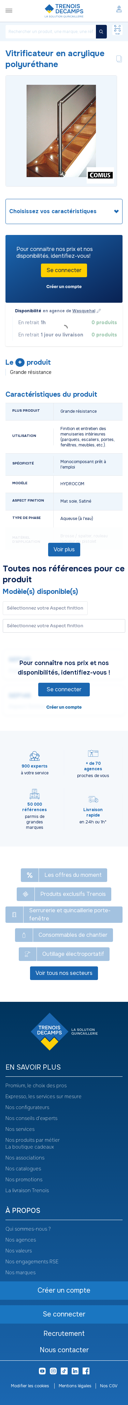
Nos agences (20, 1240)
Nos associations (24, 1158)
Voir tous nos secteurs (64, 973)
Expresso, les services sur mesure (43, 1096)
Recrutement (64, 1333)
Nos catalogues (23, 1169)
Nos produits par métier (32, 1140)
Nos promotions (23, 1180)
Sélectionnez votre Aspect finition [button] (45, 608)
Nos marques (20, 1272)
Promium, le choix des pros (36, 1086)
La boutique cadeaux (29, 1147)
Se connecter (64, 270)
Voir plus (64, 549)
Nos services (19, 1129)
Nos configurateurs (27, 1107)
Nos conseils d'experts (31, 1118)
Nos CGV (108, 1386)
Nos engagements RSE (31, 1262)
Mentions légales (75, 1386)
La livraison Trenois (27, 1190)
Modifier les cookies (30, 1386)
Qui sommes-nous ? (28, 1229)
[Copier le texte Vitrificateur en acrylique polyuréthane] (119, 59)
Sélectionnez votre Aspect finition (45, 626)
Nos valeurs (18, 1251)
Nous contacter (64, 1350)
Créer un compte (64, 286)
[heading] (64, 211)
